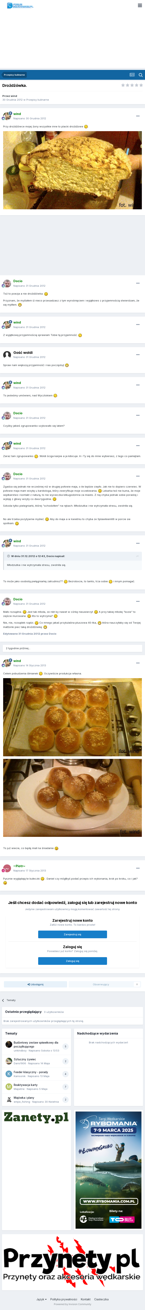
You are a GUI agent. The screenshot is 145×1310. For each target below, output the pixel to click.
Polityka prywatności (63, 1299)
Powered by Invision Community (72, 1304)
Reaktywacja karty (26, 1085)
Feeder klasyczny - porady (31, 1072)
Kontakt (86, 1299)
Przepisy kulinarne (37, 99)
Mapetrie (19, 1088)
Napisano (29, 118)
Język (41, 1299)
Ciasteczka (101, 1299)
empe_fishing (22, 1101)
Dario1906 (20, 1063)
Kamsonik (20, 1076)
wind (14, 95)
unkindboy (20, 1050)
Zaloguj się (72, 960)
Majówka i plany (24, 1097)
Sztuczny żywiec (25, 1059)
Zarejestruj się (72, 934)
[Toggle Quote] (9, 556)
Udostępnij (35, 984)
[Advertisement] (72, 40)
